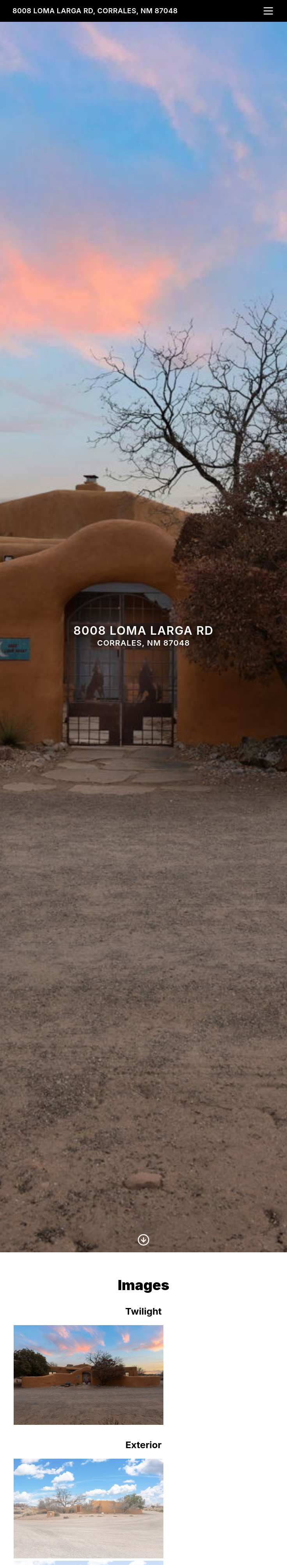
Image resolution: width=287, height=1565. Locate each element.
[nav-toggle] (268, 11)
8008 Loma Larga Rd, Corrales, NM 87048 (95, 11)
